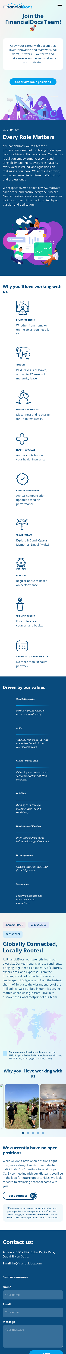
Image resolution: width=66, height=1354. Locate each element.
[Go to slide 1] (23, 1133)
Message (9, 1322)
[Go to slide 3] (33, 1133)
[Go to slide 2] (28, 1133)
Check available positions (33, 82)
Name (7, 1287)
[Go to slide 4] (38, 1133)
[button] (58, 5)
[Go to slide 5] (43, 1133)
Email (7, 1304)
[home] (18, 5)
